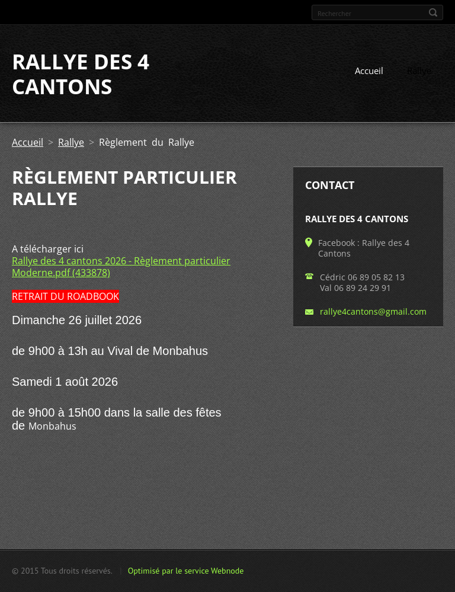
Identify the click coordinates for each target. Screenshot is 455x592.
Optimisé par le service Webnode (186, 570)
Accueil (369, 70)
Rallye (419, 70)
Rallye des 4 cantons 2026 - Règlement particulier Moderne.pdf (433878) (121, 266)
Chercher (433, 12)
